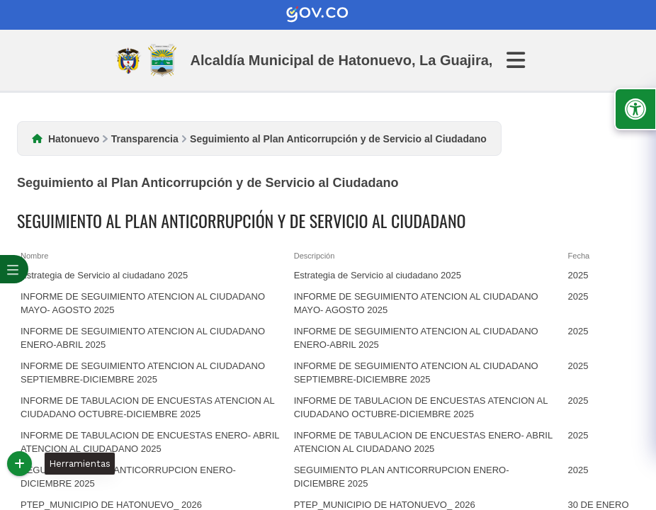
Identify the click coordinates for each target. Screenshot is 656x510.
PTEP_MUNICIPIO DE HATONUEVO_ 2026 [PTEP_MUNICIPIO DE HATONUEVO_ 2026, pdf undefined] (111, 504)
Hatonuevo (73, 138)
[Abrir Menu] (524, 60)
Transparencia (145, 138)
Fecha (579, 255)
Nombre (34, 255)
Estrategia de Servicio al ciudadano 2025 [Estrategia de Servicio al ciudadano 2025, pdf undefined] (104, 275)
